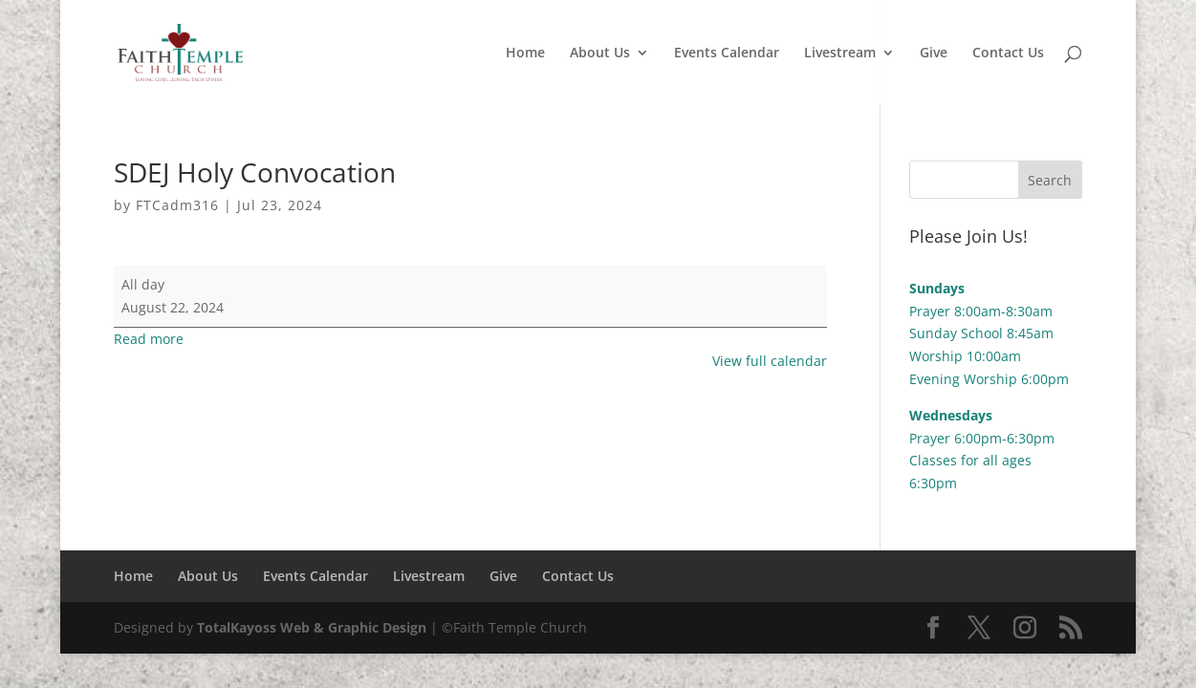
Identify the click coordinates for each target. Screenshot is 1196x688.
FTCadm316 (177, 205)
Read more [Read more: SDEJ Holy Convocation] (149, 339)
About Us (600, 53)
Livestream (840, 53)
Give (933, 53)
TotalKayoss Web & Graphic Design (311, 627)
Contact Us (1008, 53)
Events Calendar (726, 53)
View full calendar (769, 361)
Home (525, 53)
